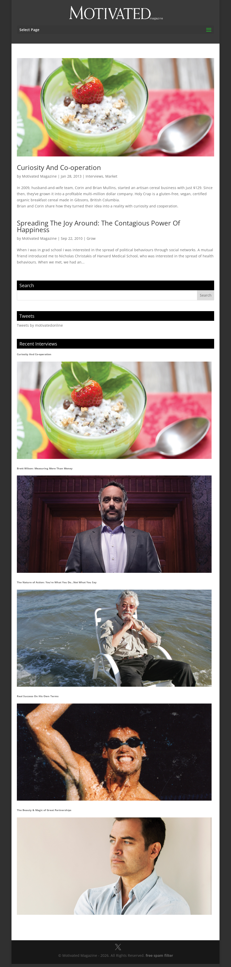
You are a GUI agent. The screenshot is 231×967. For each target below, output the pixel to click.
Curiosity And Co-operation (59, 167)
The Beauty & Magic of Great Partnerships (44, 810)
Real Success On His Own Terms (38, 696)
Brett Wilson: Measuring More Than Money (45, 468)
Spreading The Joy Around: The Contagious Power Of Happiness (98, 226)
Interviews (94, 176)
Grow (91, 238)
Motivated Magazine (39, 176)
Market (111, 176)
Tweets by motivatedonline (40, 325)
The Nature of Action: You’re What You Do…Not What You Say (57, 582)
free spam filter (159, 955)
